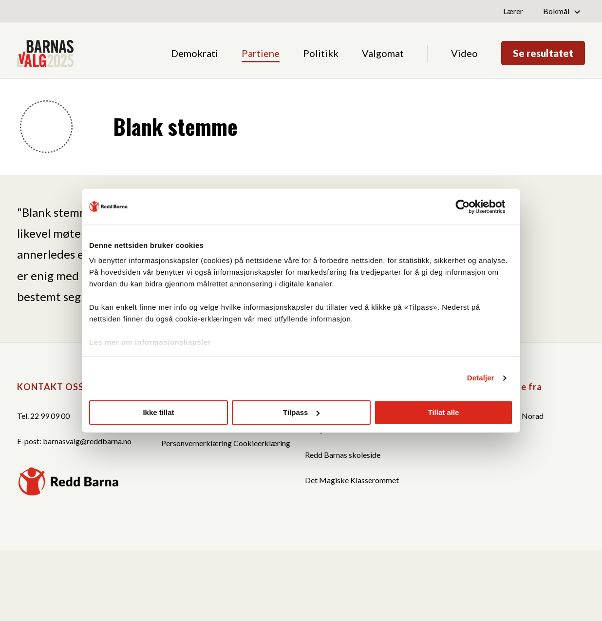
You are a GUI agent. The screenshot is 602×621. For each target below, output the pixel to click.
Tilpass (301, 412)
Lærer (513, 11)
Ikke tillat (158, 412)
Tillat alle (443, 412)
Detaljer (480, 378)
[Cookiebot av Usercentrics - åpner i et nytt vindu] (470, 206)
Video (464, 53)
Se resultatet (543, 53)
